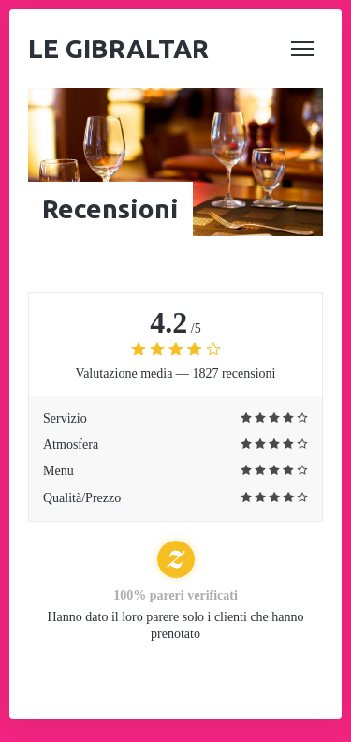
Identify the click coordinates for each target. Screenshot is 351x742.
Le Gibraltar (118, 48)
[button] (302, 48)
